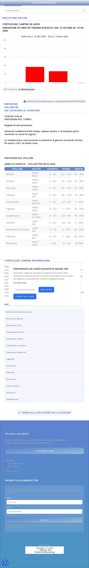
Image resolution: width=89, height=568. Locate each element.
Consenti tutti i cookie (25, 296)
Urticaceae (11, 379)
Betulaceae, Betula (14, 319)
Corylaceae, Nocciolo (15, 332)
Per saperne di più (20, 283)
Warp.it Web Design (14, 463)
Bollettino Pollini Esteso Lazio (19, 312)
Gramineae (11, 366)
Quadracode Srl (13, 466)
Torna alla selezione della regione (44, 412)
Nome (9, 498)
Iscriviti (44, 520)
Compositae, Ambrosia (16, 352)
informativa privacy (54, 491)
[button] (5, 563)
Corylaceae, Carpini (14, 339)
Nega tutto (46, 289)
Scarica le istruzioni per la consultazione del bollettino (54, 101)
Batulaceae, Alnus (14, 325)
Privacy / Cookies (11, 471)
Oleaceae (10, 372)
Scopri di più (46, 450)
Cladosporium (12, 399)
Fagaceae (10, 359)
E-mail (9, 507)
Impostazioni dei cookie (25, 289)
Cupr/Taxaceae (12, 386)
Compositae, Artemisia (16, 345)
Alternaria (10, 392)
